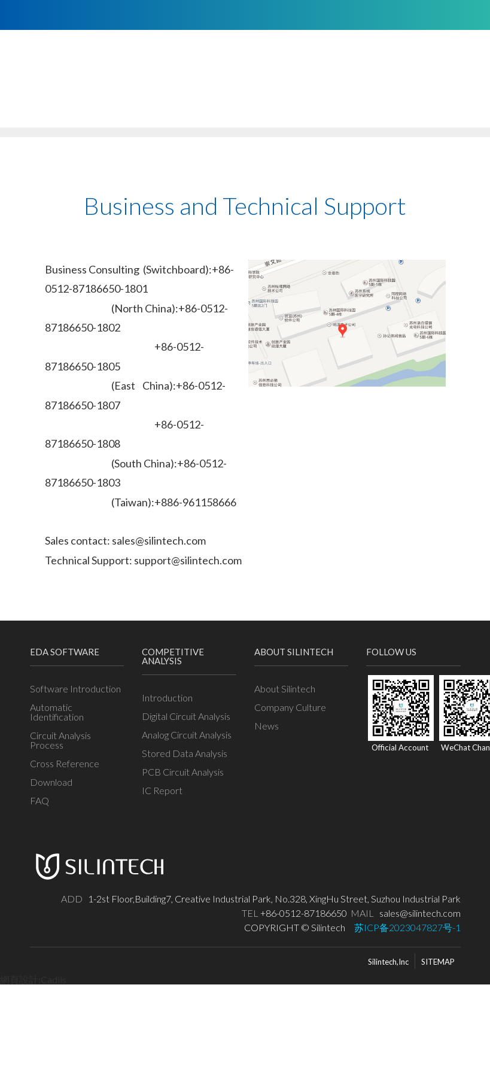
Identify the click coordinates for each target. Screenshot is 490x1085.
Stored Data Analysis (184, 752)
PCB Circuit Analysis (183, 771)
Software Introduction (75, 688)
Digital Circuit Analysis (186, 715)
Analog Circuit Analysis (187, 734)
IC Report (162, 790)
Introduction (167, 697)
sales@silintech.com (159, 540)
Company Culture (290, 706)
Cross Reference (64, 763)
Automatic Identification (57, 711)
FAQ (39, 800)
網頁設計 (19, 979)
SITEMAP (438, 962)
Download (51, 781)
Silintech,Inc (388, 962)
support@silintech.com (188, 560)
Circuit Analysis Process (60, 740)
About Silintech (284, 688)
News (266, 725)
